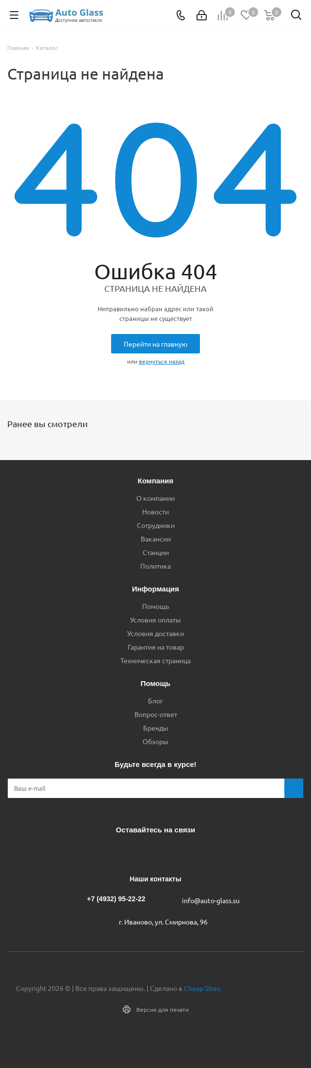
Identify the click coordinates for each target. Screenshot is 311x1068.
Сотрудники (156, 525)
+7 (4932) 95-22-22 (116, 899)
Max (189, 852)
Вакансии (156, 538)
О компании (155, 498)
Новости (155, 511)
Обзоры (155, 741)
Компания (156, 481)
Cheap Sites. (202, 988)
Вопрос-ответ (155, 714)
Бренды (155, 727)
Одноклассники (165, 852)
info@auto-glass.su (211, 900)
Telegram (141, 852)
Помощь (155, 606)
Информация (155, 589)
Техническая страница (155, 660)
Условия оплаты (155, 619)
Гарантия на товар (156, 646)
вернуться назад (161, 361)
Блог (155, 700)
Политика (155, 565)
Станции (156, 552)
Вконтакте (117, 852)
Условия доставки (155, 633)
